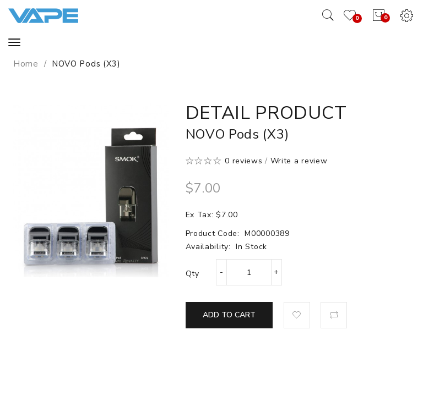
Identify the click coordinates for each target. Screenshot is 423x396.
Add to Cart (229, 315)
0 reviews (243, 161)
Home (26, 63)
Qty (192, 273)
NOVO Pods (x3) (86, 63)
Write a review (299, 161)
